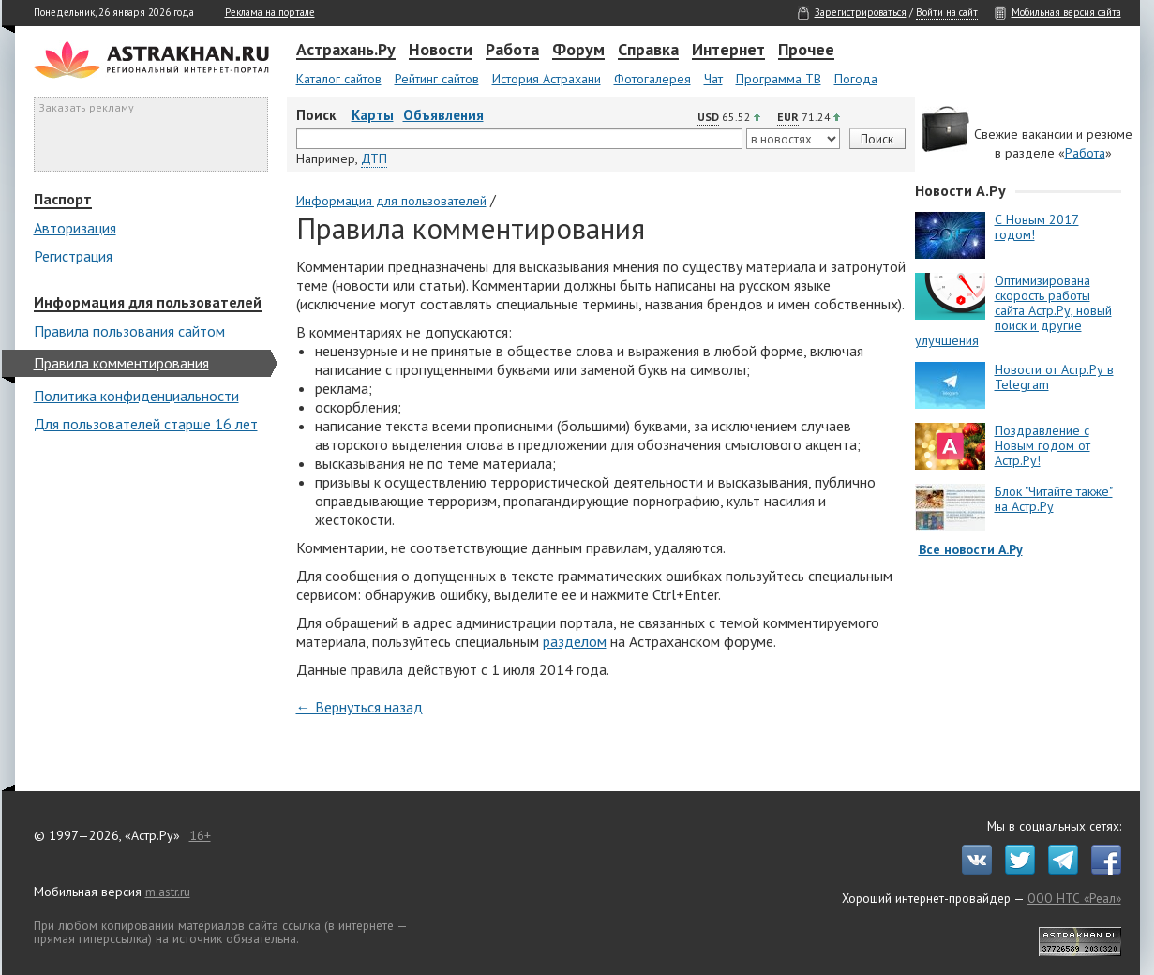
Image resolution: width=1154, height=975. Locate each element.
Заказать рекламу (86, 107)
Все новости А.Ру (971, 549)
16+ (200, 835)
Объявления (443, 115)
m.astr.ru (167, 891)
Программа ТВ (778, 78)
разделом (575, 641)
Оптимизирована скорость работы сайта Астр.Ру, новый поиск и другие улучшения (1013, 310)
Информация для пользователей (148, 302)
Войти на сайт (947, 12)
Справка (648, 50)
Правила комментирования (121, 362)
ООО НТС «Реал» (1074, 898)
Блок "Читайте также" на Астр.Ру (1054, 499)
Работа (512, 50)
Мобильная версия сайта (1066, 12)
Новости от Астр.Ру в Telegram (1054, 377)
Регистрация (73, 256)
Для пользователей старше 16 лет (146, 423)
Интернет (728, 50)
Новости (440, 50)
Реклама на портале (270, 12)
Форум (578, 50)
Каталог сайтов (339, 78)
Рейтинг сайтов (437, 78)
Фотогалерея (652, 78)
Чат (713, 78)
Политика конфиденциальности (136, 395)
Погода (855, 78)
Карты (373, 115)
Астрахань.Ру (346, 50)
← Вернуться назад (359, 707)
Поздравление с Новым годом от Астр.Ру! (1042, 445)
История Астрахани (546, 78)
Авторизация (75, 227)
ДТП (374, 158)
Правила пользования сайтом (129, 331)
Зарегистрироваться (861, 12)
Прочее (806, 50)
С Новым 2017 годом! (1037, 227)
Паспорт (63, 199)
